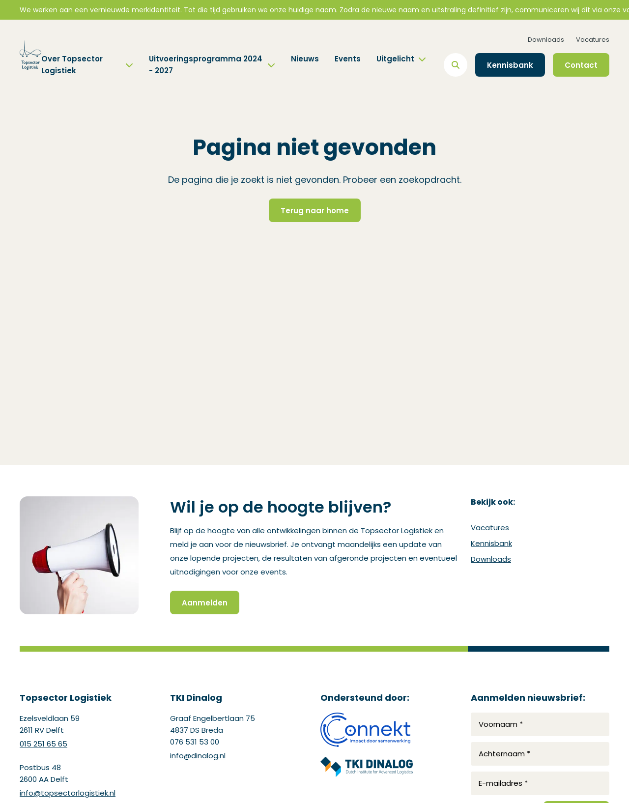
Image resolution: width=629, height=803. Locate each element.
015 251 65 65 (43, 744)
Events (348, 59)
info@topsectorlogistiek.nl (67, 793)
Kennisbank (491, 543)
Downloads (546, 39)
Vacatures (592, 39)
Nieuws (305, 59)
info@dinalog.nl (198, 755)
